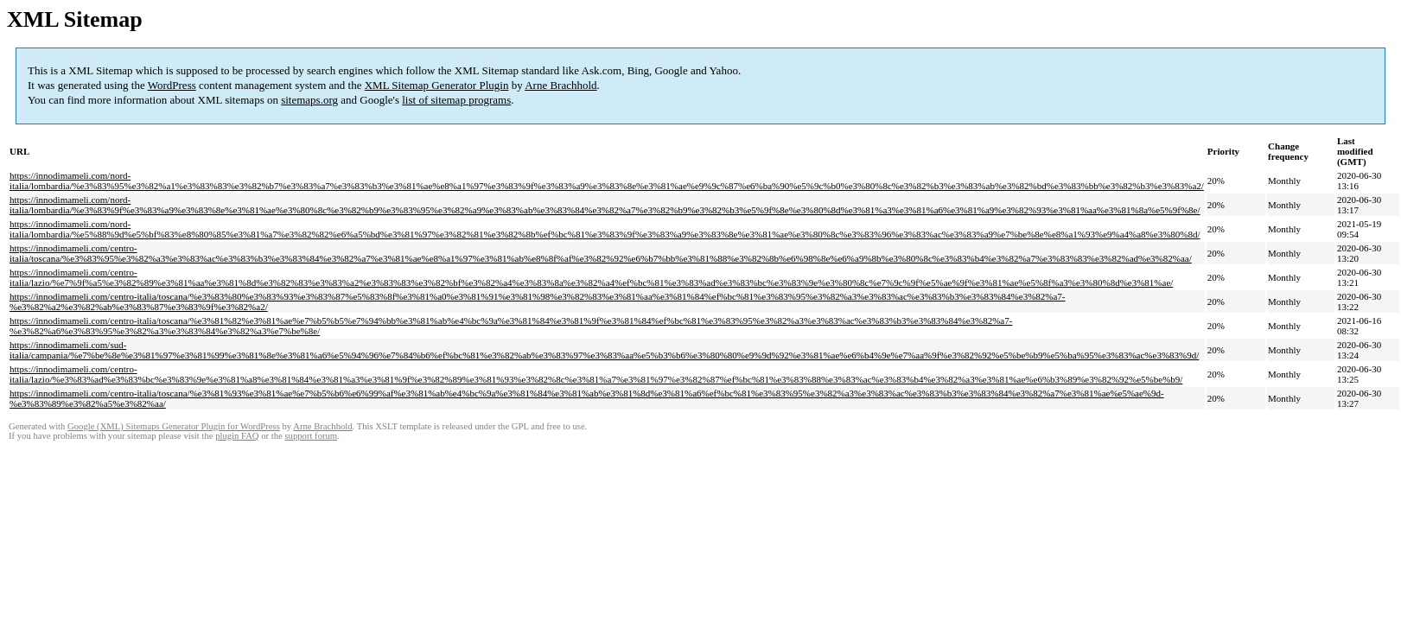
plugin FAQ (236, 436)
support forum (310, 436)
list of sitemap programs (456, 99)
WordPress (172, 85)
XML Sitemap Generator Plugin (437, 85)
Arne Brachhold (560, 85)
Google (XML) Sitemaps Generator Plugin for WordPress (173, 426)
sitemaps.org (309, 99)
